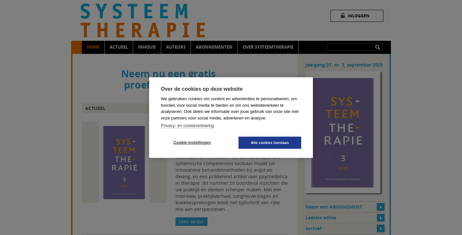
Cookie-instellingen (192, 142)
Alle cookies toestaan (270, 142)
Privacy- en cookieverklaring (187, 125)
